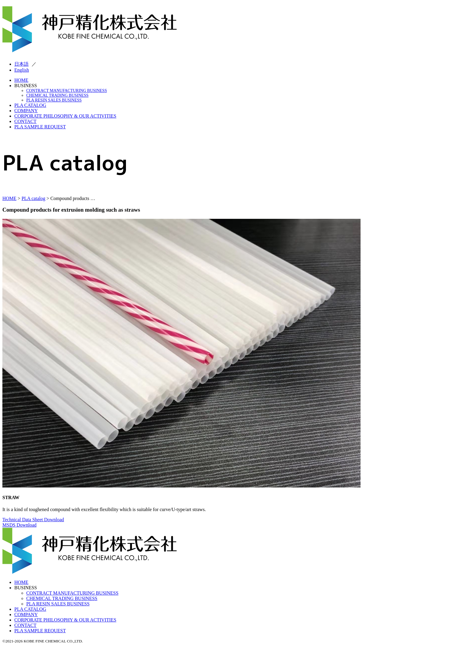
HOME (21, 80)
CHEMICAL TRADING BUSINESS (57, 95)
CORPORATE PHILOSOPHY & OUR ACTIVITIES (65, 116)
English (21, 70)
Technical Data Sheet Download (33, 519)
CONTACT (25, 121)
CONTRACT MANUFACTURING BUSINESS (66, 90)
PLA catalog (33, 198)
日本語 (21, 64)
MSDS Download (19, 524)
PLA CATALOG (30, 105)
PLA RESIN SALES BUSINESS (54, 100)
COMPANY (26, 110)
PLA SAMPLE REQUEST (40, 126)
